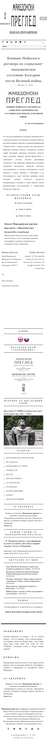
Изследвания (12, 462)
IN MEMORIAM (13, 483)
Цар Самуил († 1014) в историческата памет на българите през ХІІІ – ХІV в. (23, 412)
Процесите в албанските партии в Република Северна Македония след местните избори (22, 573)
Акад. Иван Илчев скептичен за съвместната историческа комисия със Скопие (22, 568)
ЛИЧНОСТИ (11, 470)
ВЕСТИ (9, 474)
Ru (14, 85)
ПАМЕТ (9, 495)
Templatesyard (23, 738)
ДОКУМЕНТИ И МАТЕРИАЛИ (20, 458)
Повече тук (8, 526)
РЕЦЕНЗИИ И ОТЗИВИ (16, 466)
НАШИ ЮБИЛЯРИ (14, 491)
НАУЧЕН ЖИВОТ (14, 478)
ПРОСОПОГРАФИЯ (15, 499)
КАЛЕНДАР (11, 487)
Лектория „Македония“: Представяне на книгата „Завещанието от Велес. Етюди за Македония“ (24, 580)
